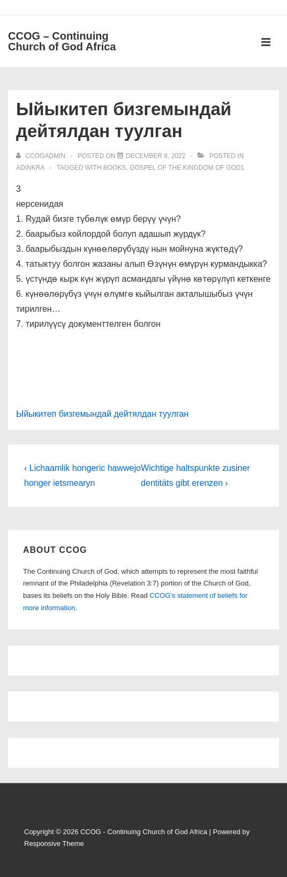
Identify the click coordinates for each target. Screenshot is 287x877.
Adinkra (30, 167)
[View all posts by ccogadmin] (41, 156)
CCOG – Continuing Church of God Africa (62, 41)
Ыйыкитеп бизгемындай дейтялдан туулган (102, 413)
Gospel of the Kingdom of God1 (187, 167)
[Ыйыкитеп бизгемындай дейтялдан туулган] (155, 156)
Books (114, 167)
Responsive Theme (54, 843)
